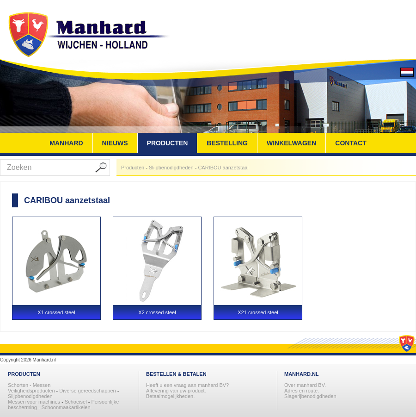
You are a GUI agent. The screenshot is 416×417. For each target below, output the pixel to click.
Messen (42, 385)
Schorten (19, 385)
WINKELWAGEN (291, 143)
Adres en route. (301, 390)
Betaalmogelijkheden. (170, 396)
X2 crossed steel (157, 312)
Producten (132, 167)
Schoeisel (76, 402)
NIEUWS (115, 143)
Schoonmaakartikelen (66, 407)
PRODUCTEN (167, 143)
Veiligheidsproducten (32, 390)
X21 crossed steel (258, 312)
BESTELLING (227, 143)
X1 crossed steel (56, 312)
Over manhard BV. (305, 385)
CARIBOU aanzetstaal (223, 167)
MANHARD (66, 143)
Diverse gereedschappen (87, 390)
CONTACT (350, 143)
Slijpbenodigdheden (171, 167)
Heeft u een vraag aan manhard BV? (187, 385)
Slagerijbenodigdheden (310, 396)
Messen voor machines (34, 402)
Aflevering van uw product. (176, 390)
